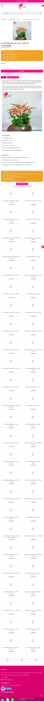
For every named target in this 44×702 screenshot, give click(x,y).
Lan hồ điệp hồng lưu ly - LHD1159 (33, 256)
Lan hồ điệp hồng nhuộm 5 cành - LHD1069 (33, 535)
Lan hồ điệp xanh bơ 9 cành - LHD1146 (11, 312)
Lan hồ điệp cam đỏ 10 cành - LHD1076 (11, 498)
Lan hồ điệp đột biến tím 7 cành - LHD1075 (33, 498)
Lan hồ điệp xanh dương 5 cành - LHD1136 (11, 368)
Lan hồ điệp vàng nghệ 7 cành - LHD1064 (11, 573)
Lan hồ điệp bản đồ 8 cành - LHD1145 (33, 312)
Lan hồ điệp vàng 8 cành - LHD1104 (11, 442)
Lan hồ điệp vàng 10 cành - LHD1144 (11, 331)
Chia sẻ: (3, 74)
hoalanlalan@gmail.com (7, 679)
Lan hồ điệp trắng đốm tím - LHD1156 (11, 275)
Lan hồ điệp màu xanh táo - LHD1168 (33, 219)
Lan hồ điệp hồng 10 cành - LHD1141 (11, 349)
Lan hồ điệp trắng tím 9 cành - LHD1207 (33, 200)
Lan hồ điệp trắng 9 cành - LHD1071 (33, 517)
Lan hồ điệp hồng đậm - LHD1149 (33, 293)
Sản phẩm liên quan (22, 183)
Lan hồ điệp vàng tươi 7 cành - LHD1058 (11, 610)
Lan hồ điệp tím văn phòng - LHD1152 (11, 293)
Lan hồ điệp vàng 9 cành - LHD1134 (11, 387)
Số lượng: (3, 63)
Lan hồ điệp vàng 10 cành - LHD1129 (33, 387)
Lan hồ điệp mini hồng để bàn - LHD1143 (33, 331)
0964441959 (24, 1)
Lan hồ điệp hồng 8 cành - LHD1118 (33, 405)
